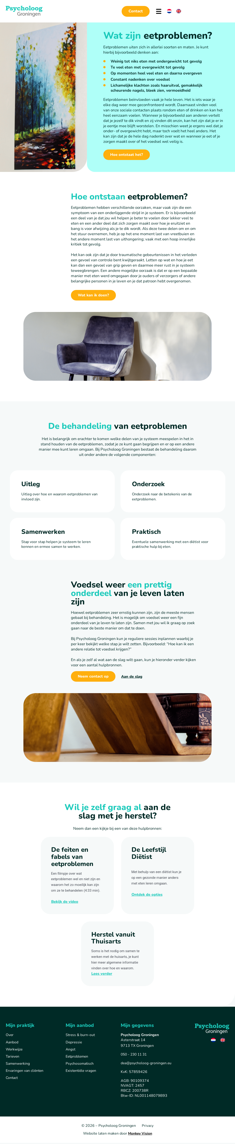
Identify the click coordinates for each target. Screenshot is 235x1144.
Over (10, 1036)
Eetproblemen (77, 1057)
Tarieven (13, 1057)
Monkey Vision (140, 1134)
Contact (12, 1079)
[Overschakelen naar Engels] (178, 11)
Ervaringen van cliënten (25, 1072)
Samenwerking (18, 1064)
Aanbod (12, 1043)
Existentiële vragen (82, 1072)
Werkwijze (14, 1050)
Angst (71, 1050)
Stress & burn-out (80, 1036)
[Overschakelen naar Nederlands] (169, 11)
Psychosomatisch (80, 1064)
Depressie (74, 1043)
